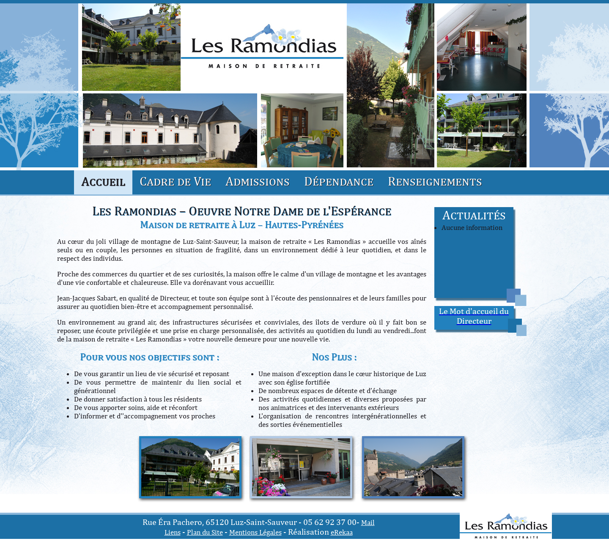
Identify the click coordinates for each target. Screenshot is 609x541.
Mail (368, 522)
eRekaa (342, 532)
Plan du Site (205, 532)
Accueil (103, 181)
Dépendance (338, 181)
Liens (173, 532)
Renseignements (435, 181)
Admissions (257, 181)
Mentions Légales (255, 532)
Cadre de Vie (175, 181)
